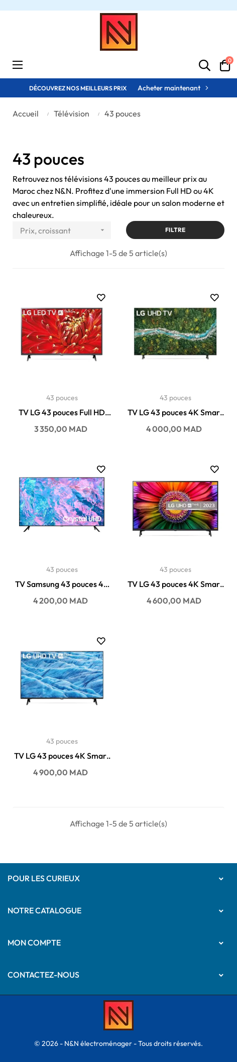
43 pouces (62, 397)
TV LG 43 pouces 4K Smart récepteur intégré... (175, 412)
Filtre (175, 229)
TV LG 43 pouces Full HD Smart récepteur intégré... (62, 412)
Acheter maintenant (169, 87)
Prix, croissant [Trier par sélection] (65, 230)
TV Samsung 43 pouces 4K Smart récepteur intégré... (62, 584)
